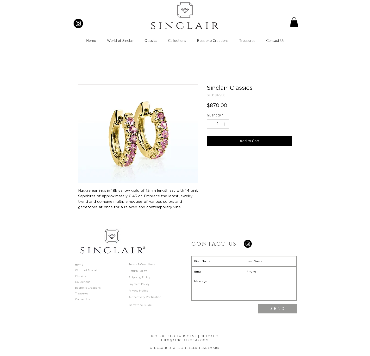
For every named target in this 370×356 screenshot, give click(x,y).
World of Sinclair (86, 270)
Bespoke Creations (88, 287)
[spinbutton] (217, 124)
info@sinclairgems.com (185, 340)
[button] (294, 22)
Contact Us (82, 299)
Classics (80, 276)
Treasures (81, 293)
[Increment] (225, 124)
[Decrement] (210, 124)
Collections (82, 282)
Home (79, 264)
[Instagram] (78, 23)
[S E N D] (277, 308)
